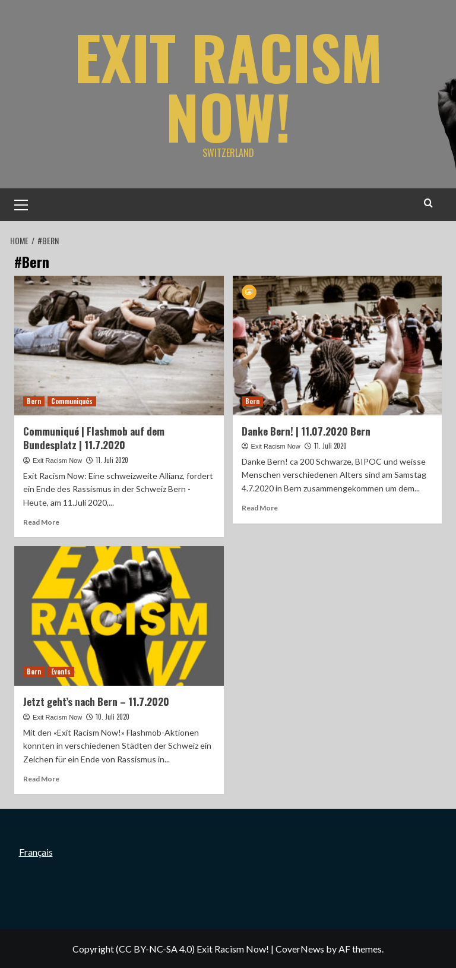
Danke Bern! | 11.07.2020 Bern (306, 431)
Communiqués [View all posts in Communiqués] (72, 401)
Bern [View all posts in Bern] (34, 401)
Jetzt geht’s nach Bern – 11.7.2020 (96, 701)
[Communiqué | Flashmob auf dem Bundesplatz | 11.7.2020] (119, 345)
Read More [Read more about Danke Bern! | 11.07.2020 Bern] (260, 507)
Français (36, 851)
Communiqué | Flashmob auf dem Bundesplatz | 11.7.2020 (93, 438)
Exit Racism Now (57, 460)
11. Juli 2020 (112, 460)
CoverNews (300, 948)
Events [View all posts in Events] (61, 671)
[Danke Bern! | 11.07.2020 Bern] (337, 345)
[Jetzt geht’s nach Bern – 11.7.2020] (119, 616)
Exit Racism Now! (228, 86)
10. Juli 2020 (112, 716)
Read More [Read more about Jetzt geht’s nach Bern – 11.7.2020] (41, 778)
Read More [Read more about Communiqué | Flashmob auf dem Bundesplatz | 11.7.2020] (41, 522)
